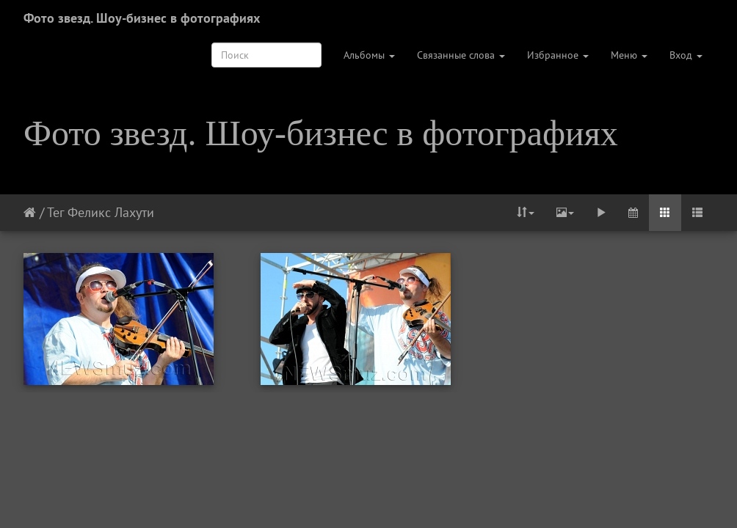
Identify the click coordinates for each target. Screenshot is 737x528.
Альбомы (369, 55)
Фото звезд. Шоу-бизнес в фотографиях (141, 18)
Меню (629, 55)
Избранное (558, 55)
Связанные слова (461, 55)
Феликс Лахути (111, 212)
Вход (685, 55)
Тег (55, 212)
